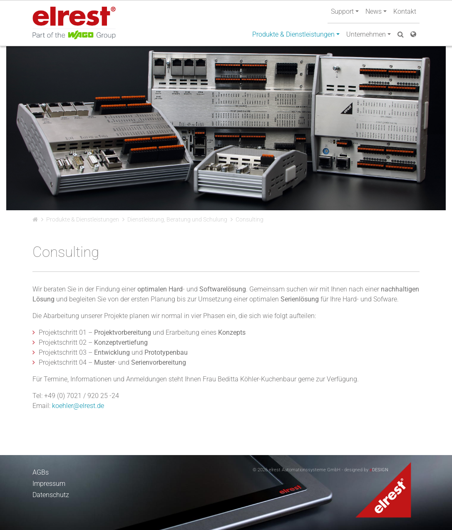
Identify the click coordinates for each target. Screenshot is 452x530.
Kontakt (404, 11)
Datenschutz (50, 495)
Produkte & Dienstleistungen (82, 219)
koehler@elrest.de (78, 406)
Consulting (249, 219)
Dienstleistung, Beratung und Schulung (177, 219)
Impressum (48, 484)
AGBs (40, 472)
